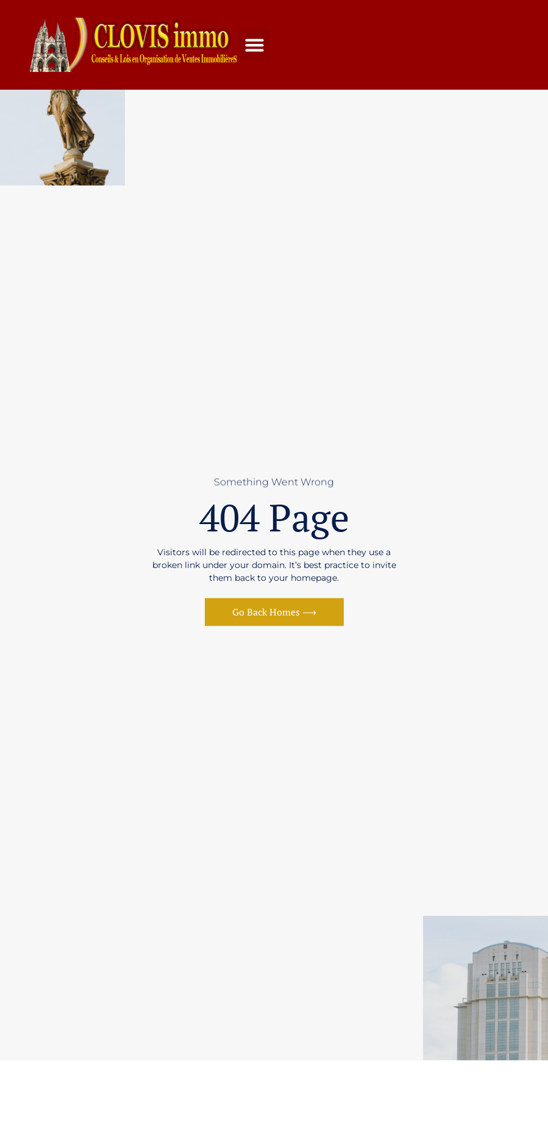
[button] (255, 45)
